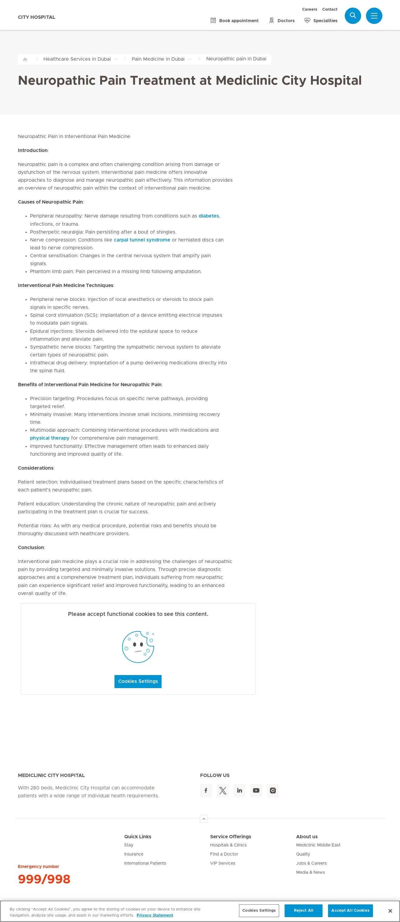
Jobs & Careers (311, 863)
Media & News (310, 872)
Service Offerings (230, 836)
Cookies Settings (138, 681)
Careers (309, 10)
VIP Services (222, 863)
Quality (303, 854)
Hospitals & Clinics (228, 845)
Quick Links (137, 836)
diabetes (209, 216)
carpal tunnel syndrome (142, 240)
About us (307, 836)
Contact (329, 10)
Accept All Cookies (350, 911)
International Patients (145, 863)
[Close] (390, 910)
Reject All (303, 911)
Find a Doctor (224, 854)
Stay (128, 845)
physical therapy (50, 438)
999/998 (44, 879)
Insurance (133, 854)
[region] (200, 911)
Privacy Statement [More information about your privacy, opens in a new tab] (155, 915)
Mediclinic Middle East (318, 845)
